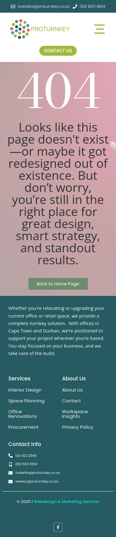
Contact (71, 400)
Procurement (23, 427)
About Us (72, 390)
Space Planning (26, 400)
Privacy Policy (77, 427)
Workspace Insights (75, 413)
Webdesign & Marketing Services (66, 502)
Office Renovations (22, 413)
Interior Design (25, 390)
